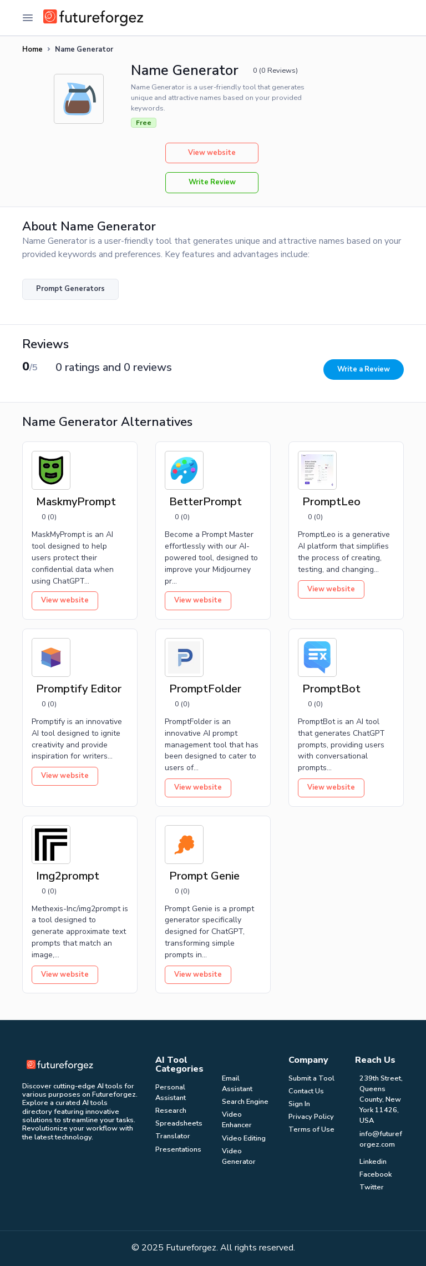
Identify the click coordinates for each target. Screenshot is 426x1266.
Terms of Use (311, 1129)
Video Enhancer (237, 1119)
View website (212, 153)
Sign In (299, 1104)
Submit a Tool (311, 1078)
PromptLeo (331, 501)
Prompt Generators (70, 289)
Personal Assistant (170, 1092)
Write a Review (363, 369)
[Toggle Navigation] (28, 18)
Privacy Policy (311, 1117)
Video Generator (239, 1156)
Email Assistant (237, 1083)
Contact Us (306, 1091)
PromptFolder (205, 688)
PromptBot (331, 688)
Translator (172, 1136)
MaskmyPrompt (76, 501)
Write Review (212, 182)
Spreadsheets (178, 1123)
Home (32, 49)
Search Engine (245, 1102)
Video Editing (244, 1138)
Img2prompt (67, 875)
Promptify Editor (78, 688)
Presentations (178, 1149)
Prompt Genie (204, 875)
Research (170, 1111)
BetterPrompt (205, 501)
